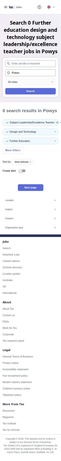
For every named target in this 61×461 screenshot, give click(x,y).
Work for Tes (10, 328)
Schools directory (12, 267)
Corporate (8, 334)
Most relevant (23, 162)
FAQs (6, 321)
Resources (9, 410)
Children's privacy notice (16, 388)
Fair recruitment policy (15, 375)
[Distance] (30, 82)
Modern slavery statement (17, 382)
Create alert (9, 170)
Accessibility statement (15, 369)
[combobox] (30, 63)
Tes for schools (11, 430)
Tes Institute (9, 423)
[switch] (22, 171)
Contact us (9, 315)
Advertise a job (11, 254)
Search (30, 91)
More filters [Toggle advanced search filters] (13, 150)
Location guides (11, 273)
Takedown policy (12, 395)
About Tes (8, 308)
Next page (30, 187)
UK (4, 286)
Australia (7, 280)
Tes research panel (13, 340)
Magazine (8, 417)
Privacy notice (10, 363)
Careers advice (11, 261)
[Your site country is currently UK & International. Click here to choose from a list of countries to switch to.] (50, 7)
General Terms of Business (18, 356)
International (10, 293)
